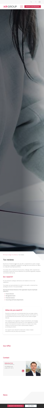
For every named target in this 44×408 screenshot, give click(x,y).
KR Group (5, 254)
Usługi (9, 254)
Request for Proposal (32, 6)
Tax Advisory (15, 254)
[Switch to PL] (36, 2)
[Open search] (32, 2)
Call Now (31, 406)
